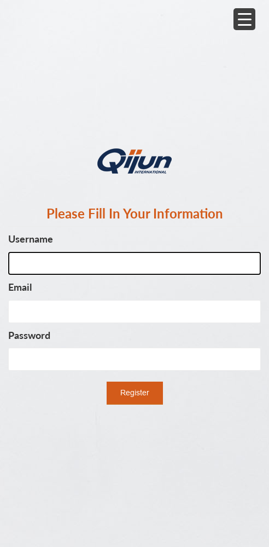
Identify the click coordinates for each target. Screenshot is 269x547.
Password (29, 335)
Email (20, 287)
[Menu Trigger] (244, 19)
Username (30, 239)
